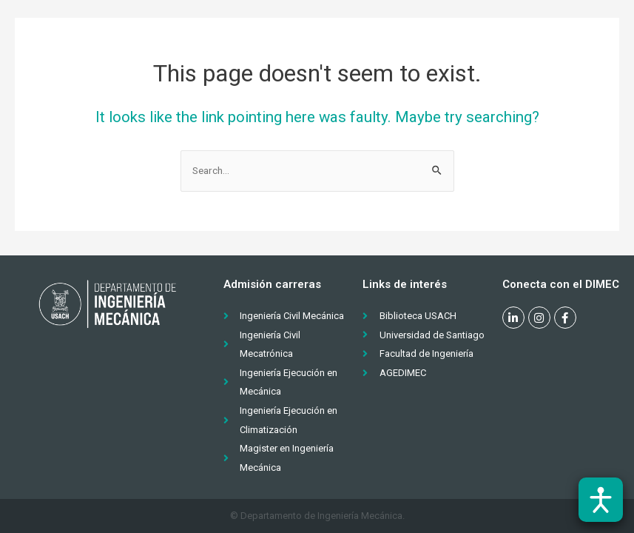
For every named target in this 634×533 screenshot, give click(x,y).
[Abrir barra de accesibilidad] (601, 499)
